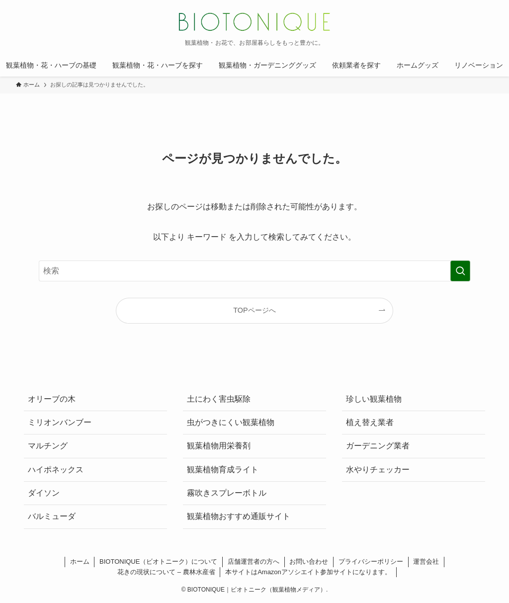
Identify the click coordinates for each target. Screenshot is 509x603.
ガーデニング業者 (378, 445)
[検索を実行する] (460, 270)
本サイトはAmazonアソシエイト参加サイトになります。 (308, 572)
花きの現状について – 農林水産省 (166, 572)
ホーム (79, 561)
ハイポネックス (56, 469)
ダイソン (44, 493)
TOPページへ (254, 310)
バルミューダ (52, 516)
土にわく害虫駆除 (219, 399)
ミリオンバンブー (59, 422)
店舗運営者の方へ (253, 561)
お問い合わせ (308, 561)
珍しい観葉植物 (374, 399)
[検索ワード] (254, 270)
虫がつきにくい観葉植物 (230, 422)
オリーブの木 (52, 399)
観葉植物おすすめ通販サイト (238, 516)
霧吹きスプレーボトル (226, 493)
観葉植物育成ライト (222, 469)
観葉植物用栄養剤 (219, 445)
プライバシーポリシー (371, 561)
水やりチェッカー (378, 469)
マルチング (48, 445)
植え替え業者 (370, 422)
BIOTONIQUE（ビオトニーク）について (158, 561)
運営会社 (426, 561)
